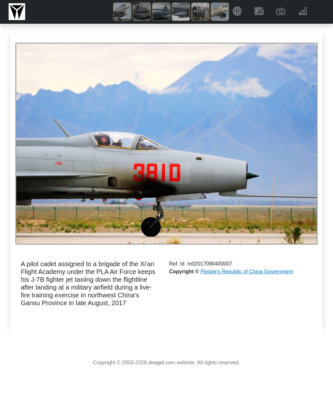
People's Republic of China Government (246, 271)
